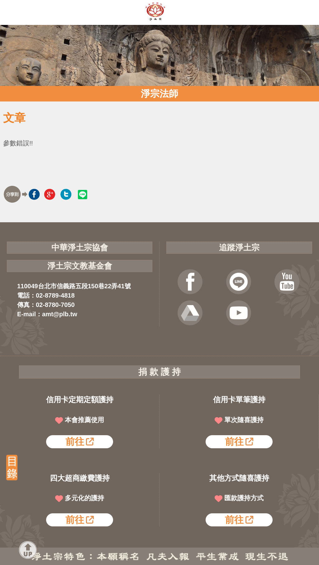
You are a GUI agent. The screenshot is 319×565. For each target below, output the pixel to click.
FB (190, 281)
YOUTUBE (286, 281)
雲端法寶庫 (190, 312)
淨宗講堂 (238, 312)
